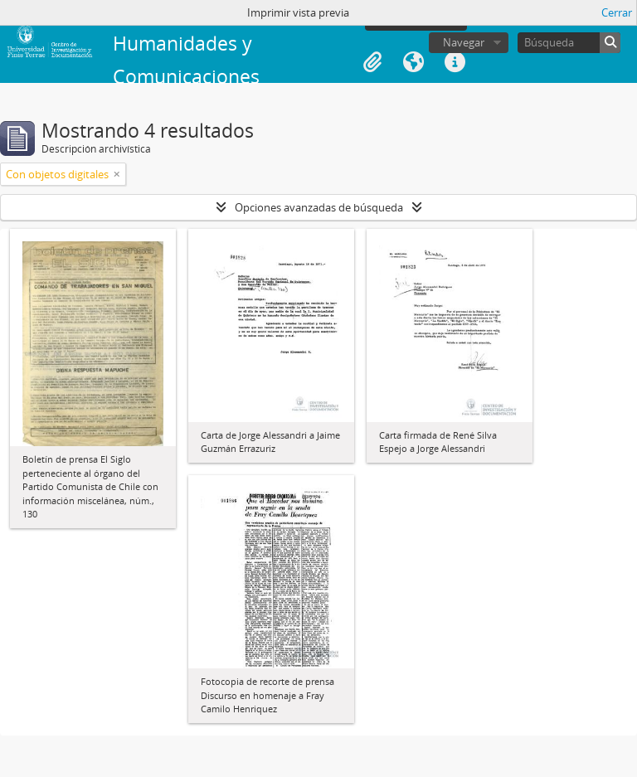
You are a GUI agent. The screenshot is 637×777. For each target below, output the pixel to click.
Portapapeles (372, 62)
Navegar (463, 42)
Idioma (414, 62)
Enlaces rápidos (455, 62)
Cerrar (616, 12)
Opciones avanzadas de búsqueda (319, 207)
